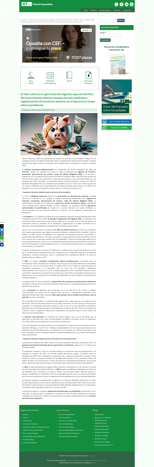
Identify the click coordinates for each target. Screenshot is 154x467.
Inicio (86, 10)
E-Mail (103, 33)
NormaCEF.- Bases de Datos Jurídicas (36, 427)
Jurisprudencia (104, 10)
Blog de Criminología (102, 442)
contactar (91, 456)
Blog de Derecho (101, 420)
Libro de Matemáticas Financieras (71, 430)
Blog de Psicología (101, 435)
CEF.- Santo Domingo (30, 433)
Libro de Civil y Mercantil (67, 421)
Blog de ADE (99, 414)
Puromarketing (28, 439)
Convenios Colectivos (30, 424)
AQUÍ (93, 463)
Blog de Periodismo (102, 432)
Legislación (127, 10)
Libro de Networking (66, 427)
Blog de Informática (102, 426)
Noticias (93, 10)
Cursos (25, 417)
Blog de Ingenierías (102, 429)
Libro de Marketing (66, 424)
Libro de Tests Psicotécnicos (69, 433)
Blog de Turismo (101, 439)
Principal (23, 20)
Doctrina (116, 10)
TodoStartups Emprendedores (34, 436)
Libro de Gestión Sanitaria (68, 436)
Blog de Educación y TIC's (104, 445)
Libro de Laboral (65, 417)
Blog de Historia (100, 423)
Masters (26, 414)
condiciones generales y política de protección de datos (86, 460)
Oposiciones (27, 421)
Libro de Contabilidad (66, 414)
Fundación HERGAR (30, 443)
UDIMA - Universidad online (33, 430)
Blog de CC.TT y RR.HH (103, 417)
